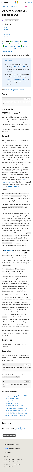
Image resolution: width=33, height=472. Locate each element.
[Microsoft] (16, 2)
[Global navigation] (2, 2)
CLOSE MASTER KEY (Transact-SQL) (16, 415)
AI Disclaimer (7, 457)
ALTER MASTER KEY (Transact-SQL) (16, 410)
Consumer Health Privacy (10, 462)
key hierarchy (8, 250)
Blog (5, 459)
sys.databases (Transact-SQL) (14, 398)
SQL (8, 6)
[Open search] (25, 2)
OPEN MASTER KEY (14, 187)
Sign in (30, 2)
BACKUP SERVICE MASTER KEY (16, 79)
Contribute (12, 459)
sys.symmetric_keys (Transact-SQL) (16, 396)
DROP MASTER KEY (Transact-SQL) (16, 413)
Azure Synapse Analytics (12, 46)
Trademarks (16, 464)
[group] (16, 103)
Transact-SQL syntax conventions (14, 90)
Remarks (6, 32)
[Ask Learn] (26, 6)
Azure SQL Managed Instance (20, 44)
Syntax (5, 27)
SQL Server (14, 6)
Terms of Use (7, 464)
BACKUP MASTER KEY (19, 67)
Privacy (19, 459)
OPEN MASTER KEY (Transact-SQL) (16, 408)
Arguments (7, 29)
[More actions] (29, 6)
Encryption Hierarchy (11, 401)
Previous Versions (17, 457)
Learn (3, 6)
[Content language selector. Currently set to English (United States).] (12, 444)
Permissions (7, 34)
